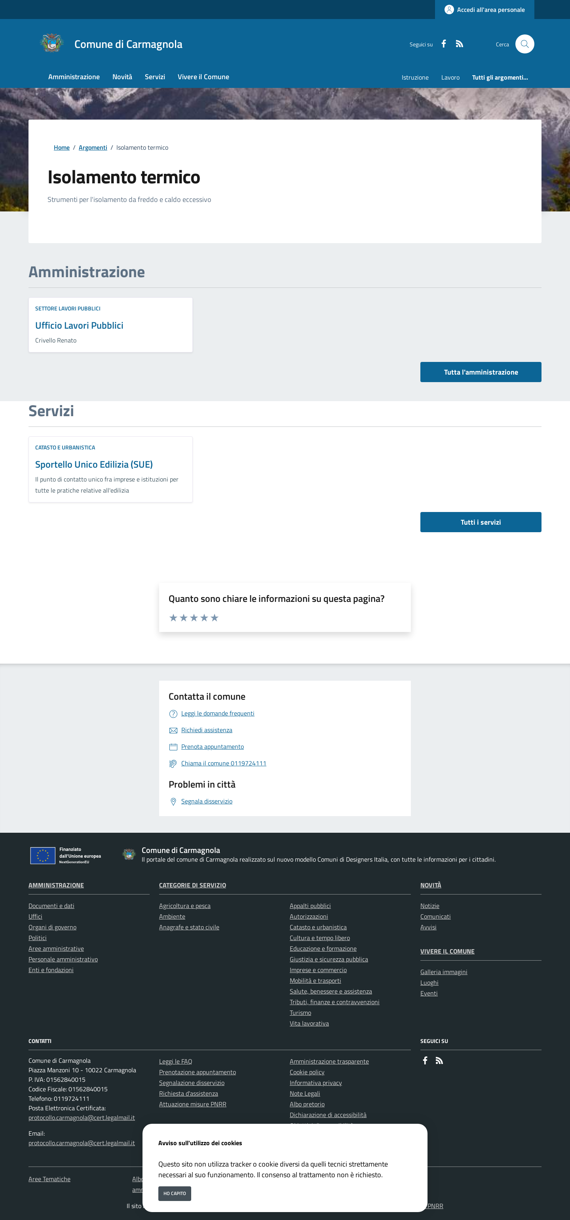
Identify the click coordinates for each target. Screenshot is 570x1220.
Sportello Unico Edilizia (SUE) (94, 464)
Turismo (300, 1012)
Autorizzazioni (309, 916)
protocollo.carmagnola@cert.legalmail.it (81, 1117)
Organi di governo (52, 927)
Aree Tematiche (49, 1179)
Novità (430, 885)
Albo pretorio (307, 1104)
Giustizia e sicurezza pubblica (329, 959)
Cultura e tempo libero (320, 937)
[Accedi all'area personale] (484, 9)
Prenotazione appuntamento (197, 1072)
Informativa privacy (316, 1082)
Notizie (429, 905)
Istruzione (415, 77)
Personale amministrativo (63, 959)
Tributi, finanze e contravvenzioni (335, 1002)
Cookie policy (307, 1072)
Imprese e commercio (318, 969)
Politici (37, 937)
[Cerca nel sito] (524, 43)
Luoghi (429, 982)
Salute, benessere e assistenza (331, 991)
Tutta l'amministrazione (481, 372)
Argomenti (93, 147)
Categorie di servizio (192, 885)
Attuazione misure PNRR (192, 1104)
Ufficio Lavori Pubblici (79, 325)
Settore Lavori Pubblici (68, 308)
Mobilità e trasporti (315, 980)
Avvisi (428, 927)
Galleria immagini (443, 971)
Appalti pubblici (310, 905)
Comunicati (435, 916)
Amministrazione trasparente (329, 1061)
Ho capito (174, 1193)
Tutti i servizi (481, 522)
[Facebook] (440, 44)
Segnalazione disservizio (191, 1082)
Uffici (35, 916)
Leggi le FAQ (175, 1061)
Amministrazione (56, 885)
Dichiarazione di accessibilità (328, 1114)
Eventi (429, 993)
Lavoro (450, 77)
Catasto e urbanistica (65, 447)
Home (62, 147)
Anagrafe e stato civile (189, 927)
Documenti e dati (51, 905)
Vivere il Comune (447, 951)
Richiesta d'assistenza (188, 1093)
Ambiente (172, 916)
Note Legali (305, 1093)
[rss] (456, 44)
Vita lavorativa (309, 1023)
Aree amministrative (56, 948)
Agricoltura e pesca (185, 905)
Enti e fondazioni (51, 969)
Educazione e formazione (323, 948)
